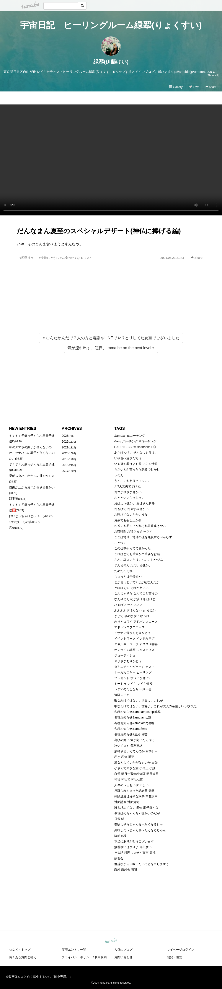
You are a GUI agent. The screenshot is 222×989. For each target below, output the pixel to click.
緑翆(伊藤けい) (111, 62)
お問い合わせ (123, 957)
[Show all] (213, 75)
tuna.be (111, 941)
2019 (65, 459)
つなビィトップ (19, 949)
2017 (65, 471)
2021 (65, 447)
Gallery (176, 87)
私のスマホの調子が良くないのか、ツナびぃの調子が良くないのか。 (32, 452)
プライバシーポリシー (77, 957)
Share (210, 86)
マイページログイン (180, 949)
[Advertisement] (111, 306)
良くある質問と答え (22, 957)
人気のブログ (123, 949)
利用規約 (101, 957)
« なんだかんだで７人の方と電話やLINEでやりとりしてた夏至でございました (110, 338)
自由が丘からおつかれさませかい (32, 487)
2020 (65, 453)
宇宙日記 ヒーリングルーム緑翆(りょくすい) (111, 25)
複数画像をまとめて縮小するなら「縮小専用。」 (38, 976)
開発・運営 (174, 957)
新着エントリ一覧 (74, 949)
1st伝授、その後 (20, 522)
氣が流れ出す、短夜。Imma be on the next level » (110, 348)
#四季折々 (26, 257)
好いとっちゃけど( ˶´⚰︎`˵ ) (26, 516)
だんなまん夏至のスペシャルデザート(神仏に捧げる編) (99, 231)
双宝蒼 (13, 498)
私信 (12, 528)
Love (194, 87)
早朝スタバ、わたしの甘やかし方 (32, 475)
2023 (65, 435)
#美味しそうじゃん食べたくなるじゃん (65, 257)
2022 (65, 441)
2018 (65, 465)
